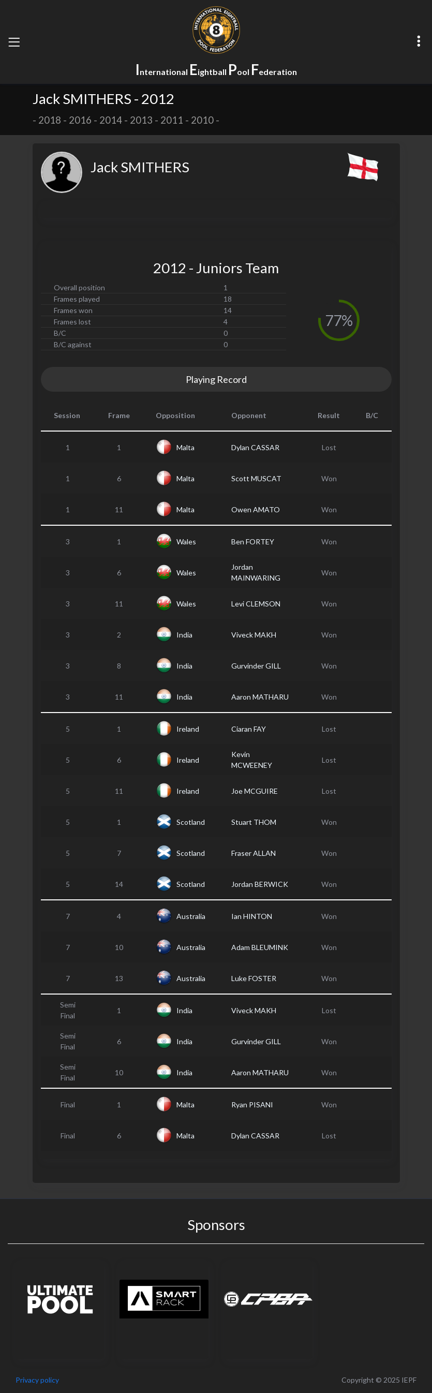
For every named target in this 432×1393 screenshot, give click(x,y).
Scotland (190, 822)
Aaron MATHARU (260, 696)
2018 (49, 120)
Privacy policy (37, 1379)
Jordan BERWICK (259, 884)
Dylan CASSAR (255, 447)
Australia (190, 916)
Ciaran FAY (248, 728)
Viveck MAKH (253, 634)
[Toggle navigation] (14, 42)
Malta (185, 447)
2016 (80, 120)
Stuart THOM (253, 822)
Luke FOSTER (253, 978)
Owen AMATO (255, 509)
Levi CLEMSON (255, 603)
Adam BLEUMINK (259, 947)
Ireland (187, 728)
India (184, 634)
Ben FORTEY (252, 541)
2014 (110, 120)
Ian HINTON (251, 916)
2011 (171, 120)
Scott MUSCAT (256, 478)
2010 (202, 120)
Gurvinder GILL (256, 665)
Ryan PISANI (252, 1104)
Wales (186, 541)
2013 (141, 120)
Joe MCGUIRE (254, 791)
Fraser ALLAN (253, 853)
